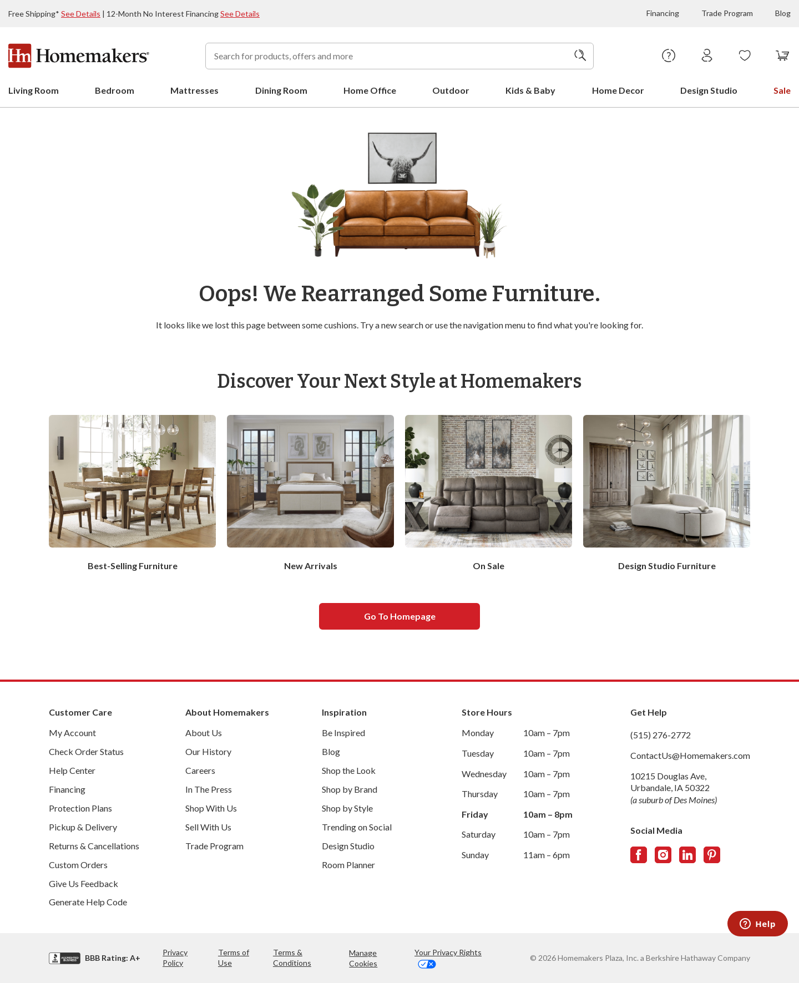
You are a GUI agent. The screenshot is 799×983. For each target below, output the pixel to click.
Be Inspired (343, 732)
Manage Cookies (363, 958)
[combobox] (399, 56)
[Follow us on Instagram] (663, 855)
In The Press (208, 789)
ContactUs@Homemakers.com (690, 755)
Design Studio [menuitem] (708, 90)
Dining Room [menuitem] (281, 90)
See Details (80, 13)
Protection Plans (80, 808)
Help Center (72, 770)
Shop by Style (347, 808)
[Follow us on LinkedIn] (687, 855)
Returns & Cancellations (94, 845)
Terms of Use (233, 957)
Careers (200, 770)
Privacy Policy (175, 957)
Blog (783, 13)
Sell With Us (208, 827)
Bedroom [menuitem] (114, 90)
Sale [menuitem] (782, 90)
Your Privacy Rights (448, 957)
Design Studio (348, 845)
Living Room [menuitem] (33, 90)
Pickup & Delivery (83, 827)
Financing (662, 13)
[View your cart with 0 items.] (783, 56)
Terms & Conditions (292, 957)
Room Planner (348, 864)
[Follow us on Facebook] (638, 855)
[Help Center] (669, 56)
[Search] (580, 56)
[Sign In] (707, 56)
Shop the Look (349, 770)
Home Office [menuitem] (369, 90)
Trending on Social (357, 827)
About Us (203, 732)
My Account (72, 732)
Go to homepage (400, 616)
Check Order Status (86, 751)
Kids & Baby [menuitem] (530, 90)
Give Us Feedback (83, 883)
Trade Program (727, 13)
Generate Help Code (88, 901)
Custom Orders (78, 864)
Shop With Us (211, 808)
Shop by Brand (349, 789)
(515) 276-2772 (660, 734)
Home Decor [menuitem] (618, 90)
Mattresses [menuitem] (194, 90)
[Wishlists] (744, 56)
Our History (208, 751)
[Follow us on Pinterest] (712, 855)
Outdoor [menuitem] (450, 90)
